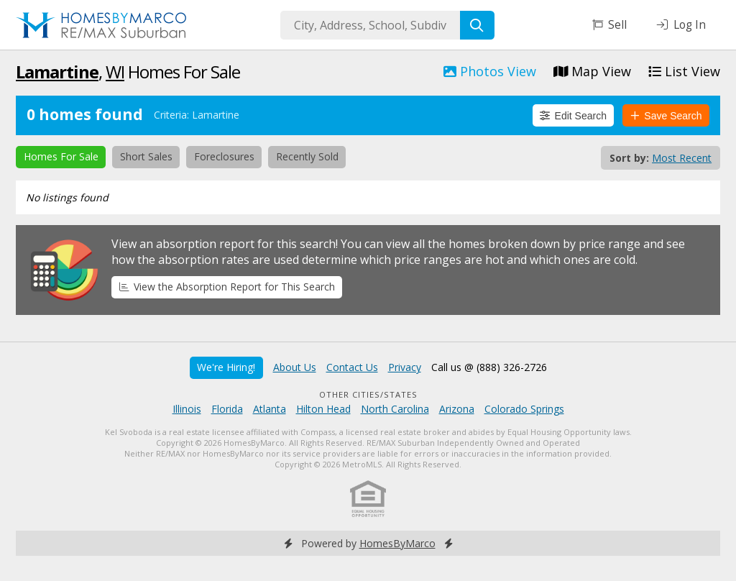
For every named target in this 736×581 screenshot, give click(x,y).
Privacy (404, 367)
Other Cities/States (368, 394)
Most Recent (682, 158)
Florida (227, 409)
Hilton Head (323, 409)
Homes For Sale (61, 156)
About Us (294, 367)
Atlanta (269, 409)
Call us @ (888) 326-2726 (489, 367)
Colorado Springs (524, 409)
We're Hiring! (226, 367)
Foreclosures (224, 156)
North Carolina (395, 409)
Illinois (186, 409)
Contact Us (352, 367)
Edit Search (573, 116)
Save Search (666, 116)
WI (115, 71)
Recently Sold (307, 156)
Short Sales (146, 156)
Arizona (456, 409)
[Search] (477, 25)
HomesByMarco (397, 543)
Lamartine (57, 71)
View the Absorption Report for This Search (227, 286)
